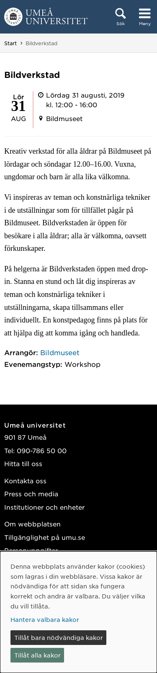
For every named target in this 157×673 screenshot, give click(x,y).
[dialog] (78, 612)
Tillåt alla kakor (37, 655)
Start (10, 43)
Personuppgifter (31, 550)
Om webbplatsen (32, 524)
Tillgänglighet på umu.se (44, 537)
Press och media (31, 494)
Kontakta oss (25, 481)
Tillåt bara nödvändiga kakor (58, 637)
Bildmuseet (60, 352)
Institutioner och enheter (44, 507)
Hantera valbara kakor (44, 619)
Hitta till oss (23, 463)
